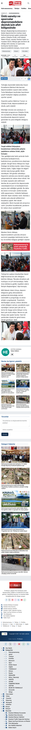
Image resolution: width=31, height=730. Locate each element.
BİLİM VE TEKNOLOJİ (14, 688)
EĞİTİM (10, 686)
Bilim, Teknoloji (12, 677)
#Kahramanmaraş (6, 51)
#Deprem (16, 51)
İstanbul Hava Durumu (8, 606)
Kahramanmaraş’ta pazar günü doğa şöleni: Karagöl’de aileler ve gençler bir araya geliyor (8, 390)
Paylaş (4, 78)
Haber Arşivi (5, 617)
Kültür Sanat (18, 624)
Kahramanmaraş (6, 8)
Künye (6, 706)
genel (9, 654)
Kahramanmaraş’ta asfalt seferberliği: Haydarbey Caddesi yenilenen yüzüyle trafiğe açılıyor (23, 374)
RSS (4, 634)
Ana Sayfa (7, 648)
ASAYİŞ (9, 679)
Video (6, 696)
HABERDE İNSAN (13, 683)
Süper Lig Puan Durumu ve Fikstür (11, 612)
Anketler (7, 704)
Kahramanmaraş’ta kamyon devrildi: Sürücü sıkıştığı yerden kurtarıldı (22, 406)
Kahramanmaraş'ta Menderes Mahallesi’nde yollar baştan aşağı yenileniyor (7, 406)
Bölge (9, 692)
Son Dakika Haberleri (8, 616)
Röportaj (7, 700)
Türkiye (16, 8)
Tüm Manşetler (6, 614)
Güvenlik (10, 690)
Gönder (5, 434)
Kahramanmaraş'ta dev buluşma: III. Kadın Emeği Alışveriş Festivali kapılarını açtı (8, 374)
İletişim (6, 708)
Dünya (12, 626)
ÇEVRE (9, 681)
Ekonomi (4, 624)
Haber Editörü (15, 351)
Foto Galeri (8, 694)
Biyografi (7, 702)
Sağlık (25, 624)
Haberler (4, 13)
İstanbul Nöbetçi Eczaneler (9, 605)
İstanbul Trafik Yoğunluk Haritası (11, 610)
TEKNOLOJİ (5, 626)
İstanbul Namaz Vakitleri (9, 608)
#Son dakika (25, 51)
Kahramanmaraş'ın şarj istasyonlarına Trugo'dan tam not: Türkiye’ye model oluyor (22, 390)
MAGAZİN (10, 675)
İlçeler (18, 626)
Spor (11, 624)
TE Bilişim (20, 639)
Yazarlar (7, 698)
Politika (23, 8)
